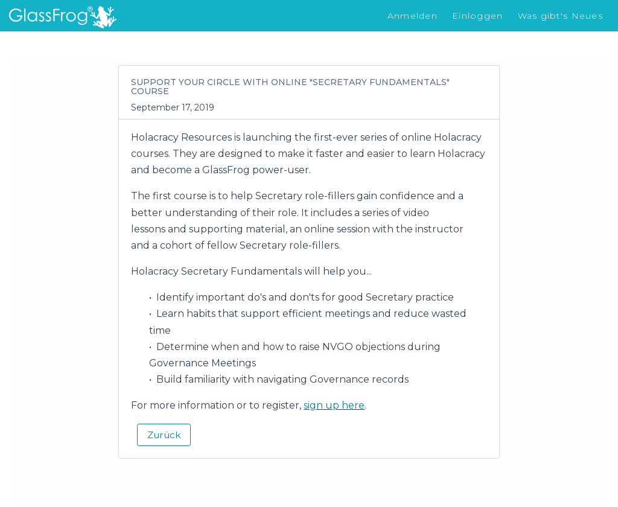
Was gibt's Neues (560, 15)
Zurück (163, 435)
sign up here (334, 405)
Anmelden (412, 15)
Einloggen (477, 15)
